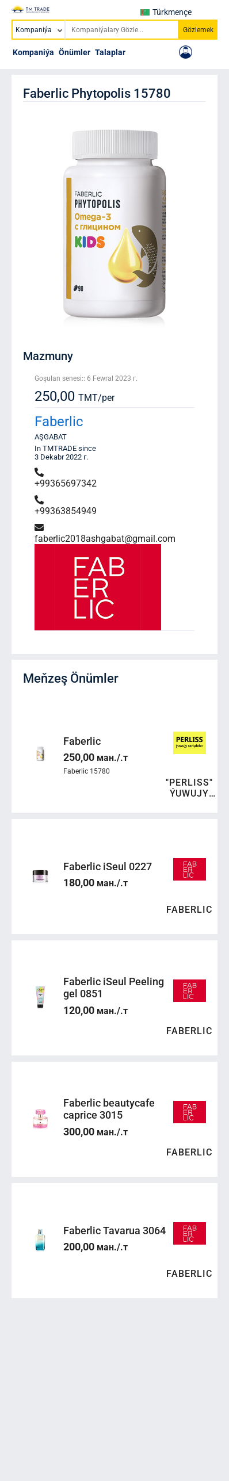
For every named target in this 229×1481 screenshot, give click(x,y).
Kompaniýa (33, 52)
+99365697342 (66, 478)
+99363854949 (66, 505)
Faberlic (59, 422)
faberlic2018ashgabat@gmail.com (105, 533)
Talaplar (110, 52)
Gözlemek (198, 30)
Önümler (74, 52)
